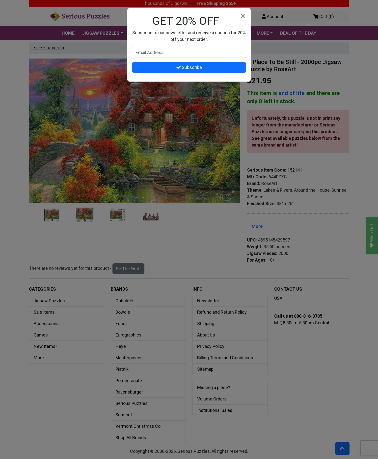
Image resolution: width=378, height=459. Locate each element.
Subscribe (189, 67)
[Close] (243, 16)
